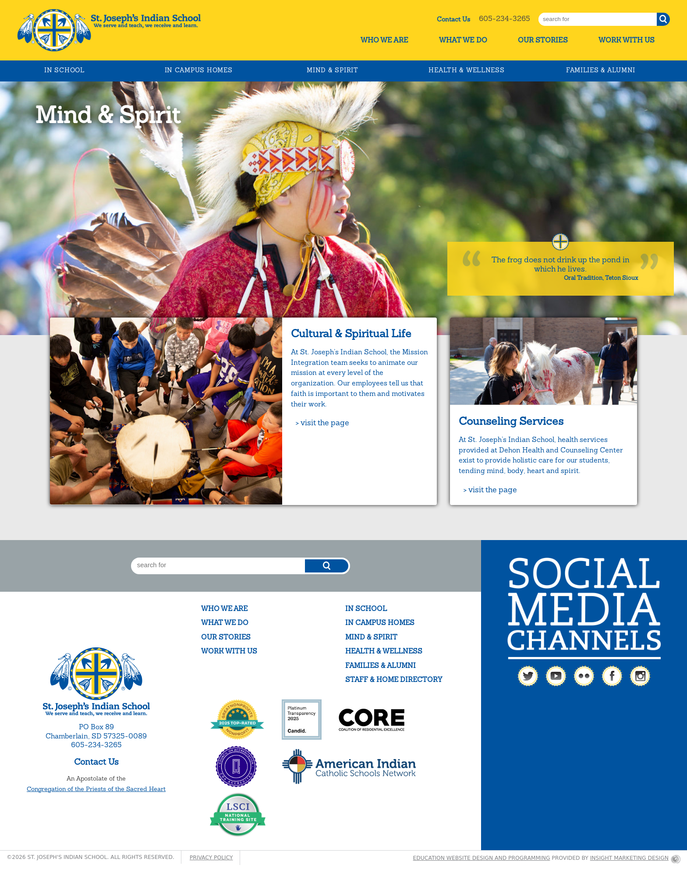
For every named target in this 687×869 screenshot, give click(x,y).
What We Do (463, 40)
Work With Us (626, 40)
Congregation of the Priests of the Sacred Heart (96, 788)
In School (64, 70)
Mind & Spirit (332, 70)
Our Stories (543, 40)
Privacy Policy (211, 858)
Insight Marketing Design (629, 858)
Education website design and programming (481, 858)
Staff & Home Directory (393, 679)
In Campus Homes (199, 70)
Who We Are (384, 40)
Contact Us (453, 19)
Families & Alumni (600, 70)
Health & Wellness (466, 70)
